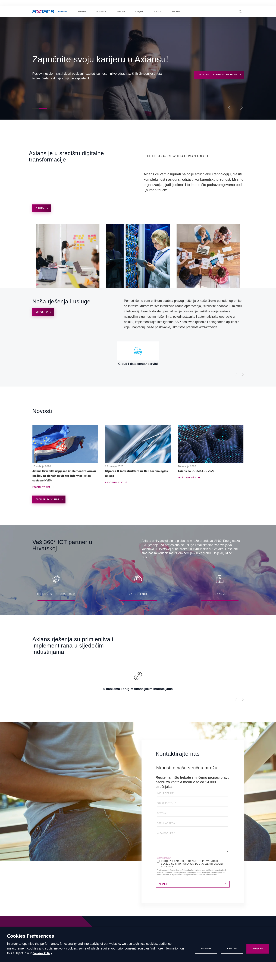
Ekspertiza (101, 11)
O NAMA (40, 208)
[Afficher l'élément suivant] (243, 374)
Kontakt (158, 11)
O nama (82, 11)
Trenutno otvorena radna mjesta (218, 74)
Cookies (176, 11)
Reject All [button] (232, 948)
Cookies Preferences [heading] (30, 936)
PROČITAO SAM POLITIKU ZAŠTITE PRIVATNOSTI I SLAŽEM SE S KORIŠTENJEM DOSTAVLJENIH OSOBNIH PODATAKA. (193, 864)
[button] (35, 108)
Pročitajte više (41, 487)
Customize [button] (206, 948)
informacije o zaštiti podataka (180, 870)
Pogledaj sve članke (47, 499)
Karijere (139, 11)
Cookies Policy (42, 953)
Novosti (121, 11)
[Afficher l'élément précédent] (236, 374)
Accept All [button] (258, 948)
